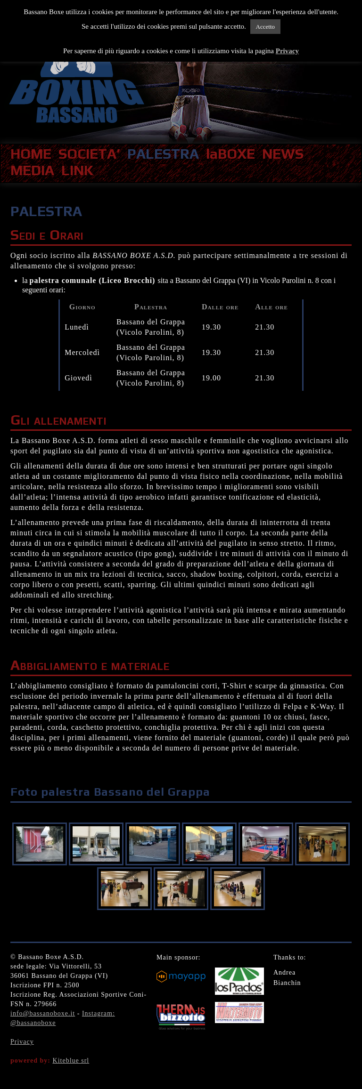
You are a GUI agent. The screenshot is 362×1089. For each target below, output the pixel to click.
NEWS (283, 153)
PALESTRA (163, 153)
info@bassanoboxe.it (42, 1013)
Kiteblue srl (71, 1060)
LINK (77, 170)
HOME (30, 153)
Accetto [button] (265, 26)
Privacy (22, 1041)
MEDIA (32, 170)
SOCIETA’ (89, 153)
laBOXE (230, 153)
